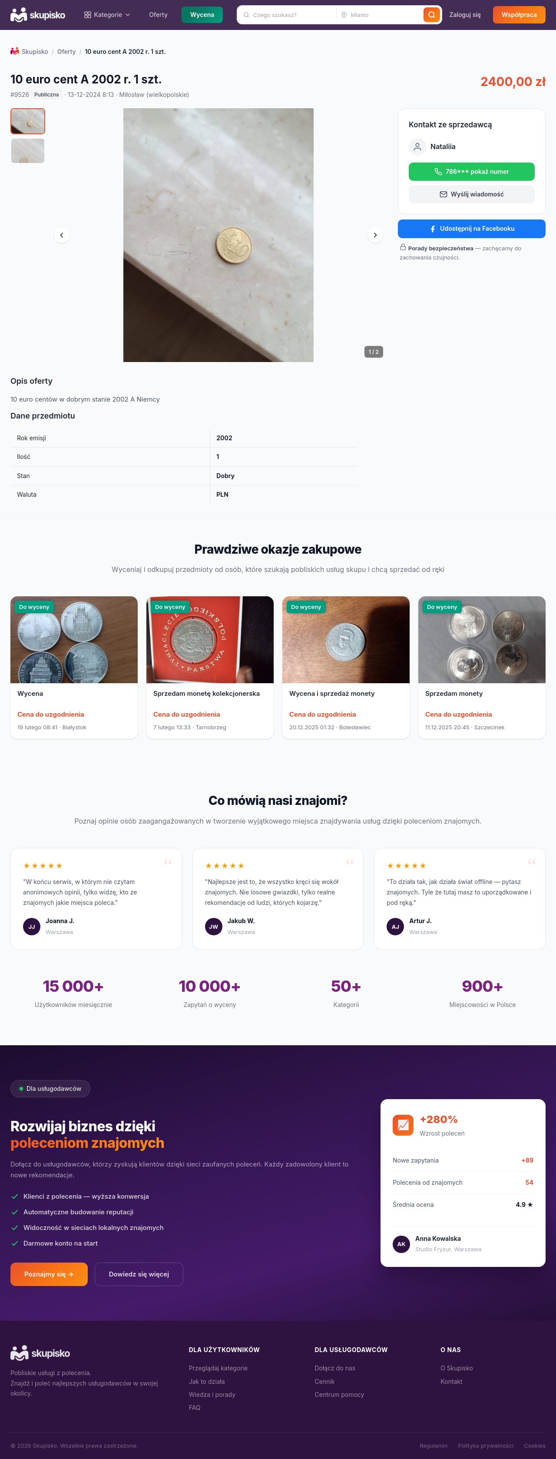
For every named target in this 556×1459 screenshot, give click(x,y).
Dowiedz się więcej (139, 1274)
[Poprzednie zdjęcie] (62, 235)
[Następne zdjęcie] (375, 235)
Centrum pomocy (339, 1394)
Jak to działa (207, 1381)
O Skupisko (456, 1368)
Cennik (324, 1381)
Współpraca (519, 14)
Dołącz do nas (334, 1368)
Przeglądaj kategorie (218, 1368)
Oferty (158, 14)
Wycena (202, 14)
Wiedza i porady (212, 1394)
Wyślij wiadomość (472, 194)
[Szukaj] (432, 14)
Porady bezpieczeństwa (440, 248)
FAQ (195, 1407)
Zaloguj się (465, 14)
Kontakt (451, 1381)
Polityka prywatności (485, 1445)
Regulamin (433, 1445)
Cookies (535, 1445)
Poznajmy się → (49, 1274)
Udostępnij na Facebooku (471, 229)
